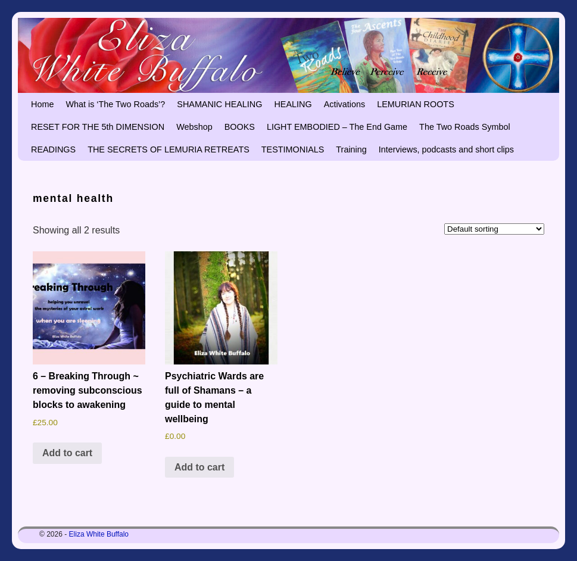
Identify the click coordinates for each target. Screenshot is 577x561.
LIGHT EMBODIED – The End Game (337, 127)
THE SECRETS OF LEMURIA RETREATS (168, 149)
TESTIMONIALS (293, 149)
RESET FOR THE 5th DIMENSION (97, 127)
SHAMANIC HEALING (219, 104)
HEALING (292, 104)
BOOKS (239, 127)
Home (42, 104)
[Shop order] (494, 229)
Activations (345, 104)
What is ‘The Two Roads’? (115, 104)
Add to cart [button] (67, 453)
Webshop (194, 127)
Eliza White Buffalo (99, 534)
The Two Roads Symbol (464, 127)
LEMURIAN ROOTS (415, 104)
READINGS (53, 149)
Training (351, 149)
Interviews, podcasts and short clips (446, 149)
